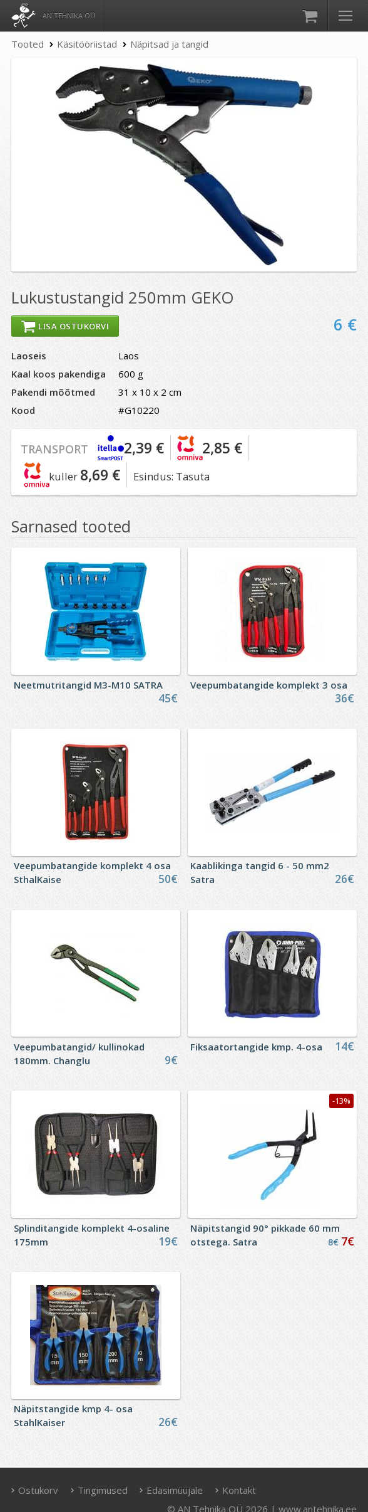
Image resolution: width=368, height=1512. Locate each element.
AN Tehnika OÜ (69, 15)
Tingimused (99, 1490)
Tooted (27, 44)
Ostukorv (35, 1490)
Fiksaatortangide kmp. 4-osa (256, 1046)
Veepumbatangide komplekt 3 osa (268, 685)
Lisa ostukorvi (65, 326)
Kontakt (235, 1490)
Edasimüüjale (171, 1490)
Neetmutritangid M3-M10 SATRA (88, 685)
